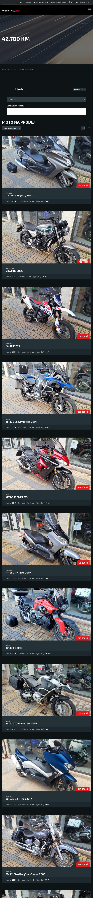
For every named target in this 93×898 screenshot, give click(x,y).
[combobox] (46, 99)
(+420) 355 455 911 (26, 2)
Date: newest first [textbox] (10, 128)
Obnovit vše (79, 89)
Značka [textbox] (12, 99)
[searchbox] (9, 111)
